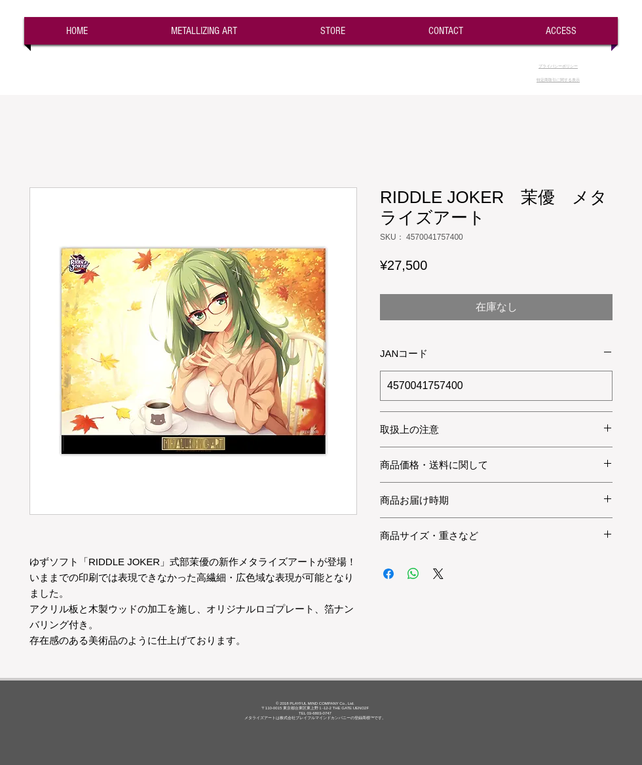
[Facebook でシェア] (388, 574)
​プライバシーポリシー (558, 66)
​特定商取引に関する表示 (558, 80)
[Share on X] (438, 574)
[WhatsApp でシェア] (413, 574)
